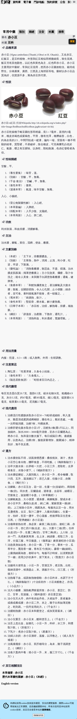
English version (9, 683)
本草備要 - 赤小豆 (12, 672)
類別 (21, 31)
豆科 (11, 42)
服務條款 (46, 710)
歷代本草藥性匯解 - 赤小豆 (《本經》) (24, 676)
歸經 (31, 31)
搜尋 (61, 31)
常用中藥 (9, 31)
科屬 (51, 31)
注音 (41, 31)
